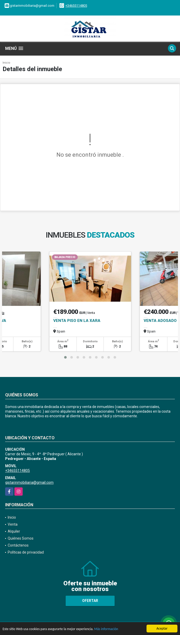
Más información (106, 629)
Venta (13, 524)
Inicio (6, 62)
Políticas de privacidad (26, 552)
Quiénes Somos (20, 538)
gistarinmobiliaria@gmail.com (29, 482)
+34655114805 (76, 5)
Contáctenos (18, 545)
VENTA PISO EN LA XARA (76, 320)
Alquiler (14, 531)
